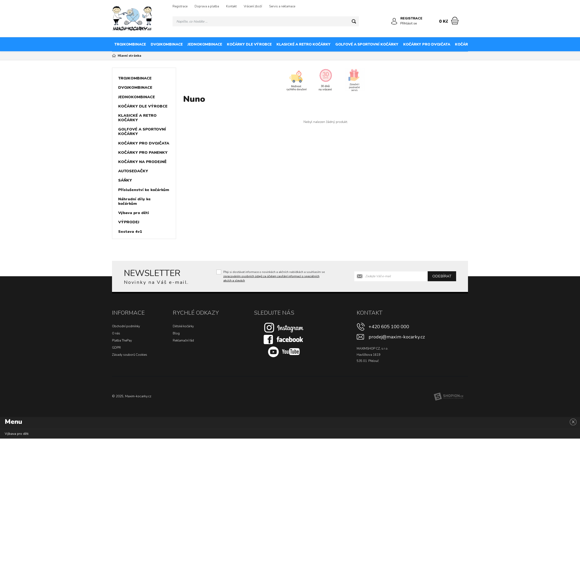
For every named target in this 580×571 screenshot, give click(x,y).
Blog (176, 333)
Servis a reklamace (282, 6)
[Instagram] (284, 327)
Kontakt (231, 6)
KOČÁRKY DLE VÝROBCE (249, 44)
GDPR (116, 348)
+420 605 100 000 (389, 326)
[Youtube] (284, 351)
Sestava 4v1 (130, 231)
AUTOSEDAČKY (133, 171)
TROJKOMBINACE (130, 44)
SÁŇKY (125, 180)
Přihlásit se (408, 23)
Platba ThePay (122, 340)
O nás (116, 333)
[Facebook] (284, 339)
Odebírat (441, 276)
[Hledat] (354, 21)
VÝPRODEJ (128, 222)
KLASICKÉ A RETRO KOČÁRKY (303, 44)
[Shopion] (448, 397)
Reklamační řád (183, 340)
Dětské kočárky (183, 326)
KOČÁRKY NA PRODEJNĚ (527, 44)
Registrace (180, 6)
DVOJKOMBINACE (167, 44)
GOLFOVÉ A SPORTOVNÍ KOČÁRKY (366, 44)
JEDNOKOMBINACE (204, 44)
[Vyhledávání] (266, 21)
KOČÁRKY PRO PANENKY (478, 44)
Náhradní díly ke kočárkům (134, 201)
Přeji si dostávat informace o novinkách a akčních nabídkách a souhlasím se (274, 276)
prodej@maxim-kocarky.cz (397, 337)
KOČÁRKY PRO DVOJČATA (426, 44)
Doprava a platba (207, 6)
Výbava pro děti (133, 212)
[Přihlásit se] (394, 21)
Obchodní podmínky (126, 326)
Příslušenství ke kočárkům (143, 189)
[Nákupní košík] (454, 20)
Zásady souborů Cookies (129, 355)
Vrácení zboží (253, 6)
